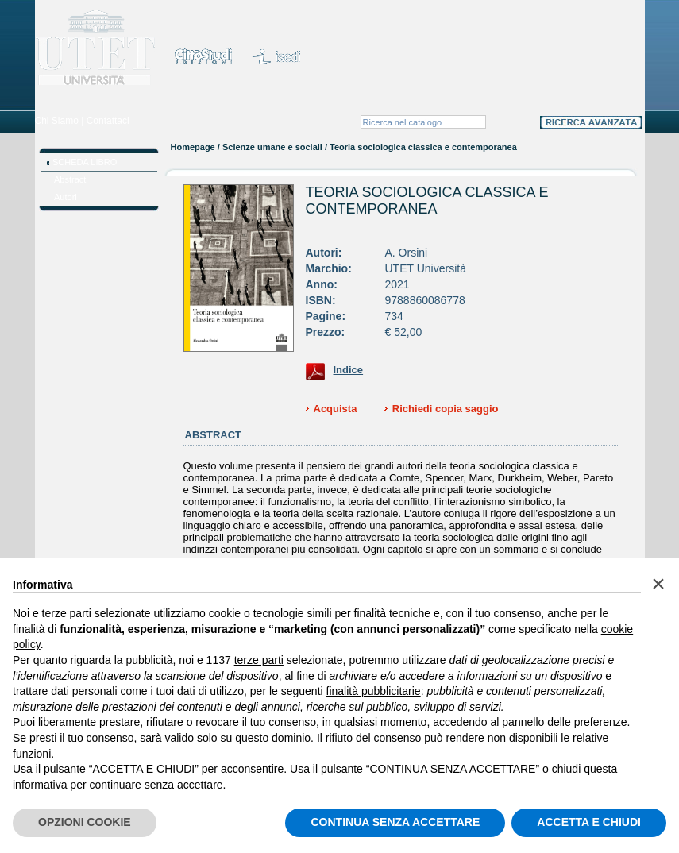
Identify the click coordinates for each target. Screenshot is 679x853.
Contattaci (108, 120)
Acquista (335, 409)
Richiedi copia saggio (445, 409)
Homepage (193, 147)
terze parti (259, 660)
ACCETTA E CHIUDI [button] (589, 822)
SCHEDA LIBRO (84, 162)
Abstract (70, 179)
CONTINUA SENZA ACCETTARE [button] (395, 822)
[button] (658, 583)
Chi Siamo (57, 120)
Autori (65, 197)
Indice (349, 370)
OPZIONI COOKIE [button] (84, 822)
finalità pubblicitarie (373, 691)
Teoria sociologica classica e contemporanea (427, 200)
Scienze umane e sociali (272, 147)
